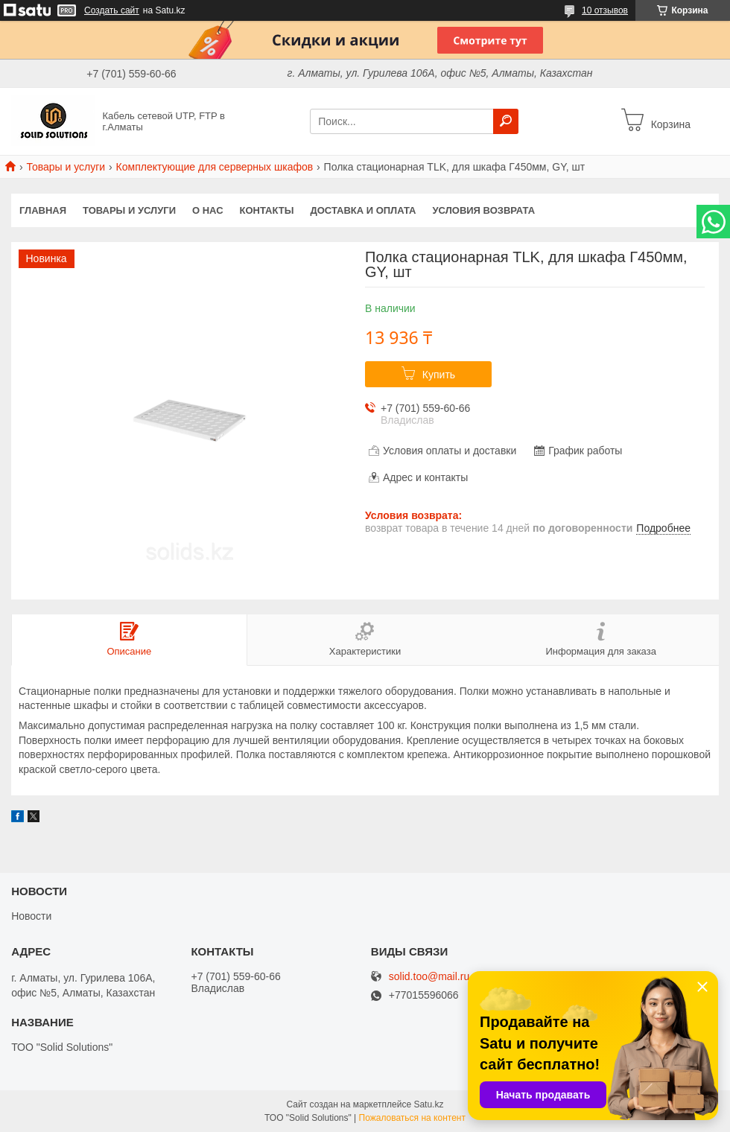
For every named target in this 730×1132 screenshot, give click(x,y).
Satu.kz (428, 1104)
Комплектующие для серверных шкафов (215, 167)
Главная (42, 210)
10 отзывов (605, 10)
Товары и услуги (65, 167)
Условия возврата (484, 210)
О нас (207, 210)
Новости (31, 916)
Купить (438, 375)
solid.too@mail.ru (429, 976)
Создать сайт (111, 10)
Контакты (267, 210)
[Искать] (505, 121)
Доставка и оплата (363, 210)
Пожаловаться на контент (412, 1118)
